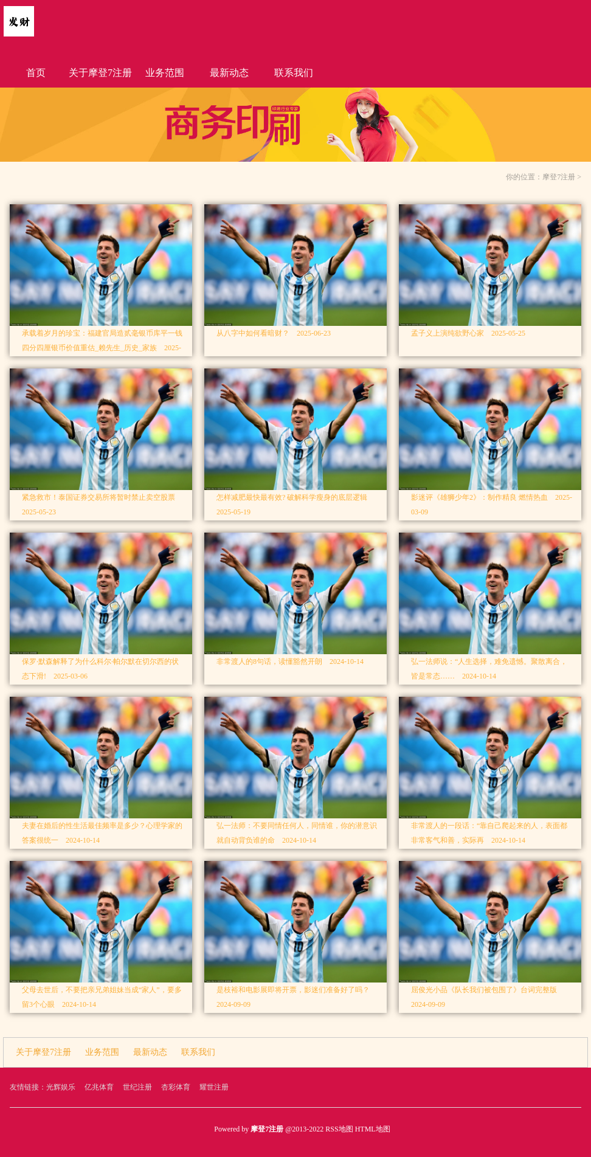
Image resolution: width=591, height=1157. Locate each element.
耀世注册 (214, 1087)
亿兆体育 (99, 1087)
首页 (36, 72)
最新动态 (229, 72)
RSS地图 (339, 1129)
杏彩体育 (175, 1087)
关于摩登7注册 (100, 72)
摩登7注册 (558, 177)
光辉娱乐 (60, 1087)
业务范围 (164, 72)
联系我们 (293, 72)
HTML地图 (372, 1129)
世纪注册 (137, 1087)
